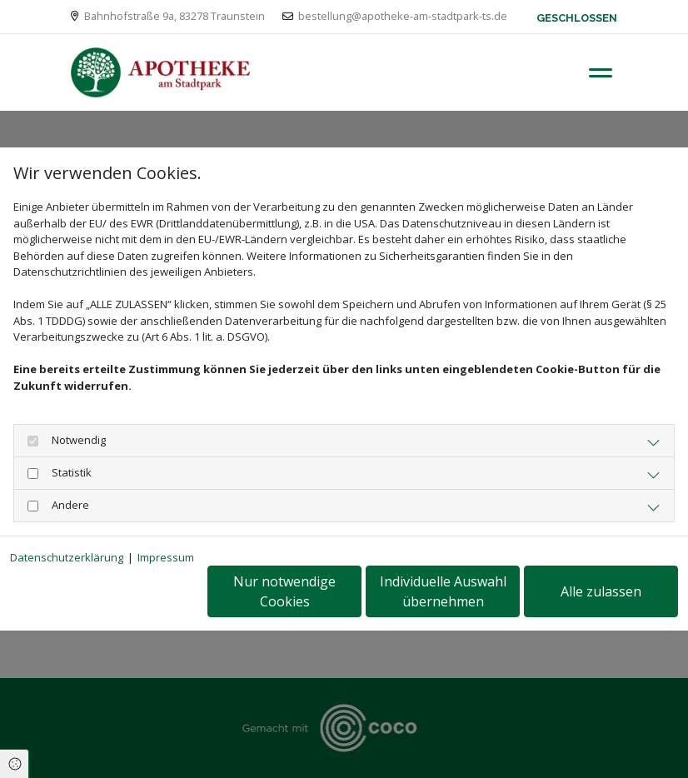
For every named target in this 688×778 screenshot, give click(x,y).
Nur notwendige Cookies (284, 591)
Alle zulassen (601, 591)
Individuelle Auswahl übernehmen (443, 591)
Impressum (165, 557)
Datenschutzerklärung (66, 557)
